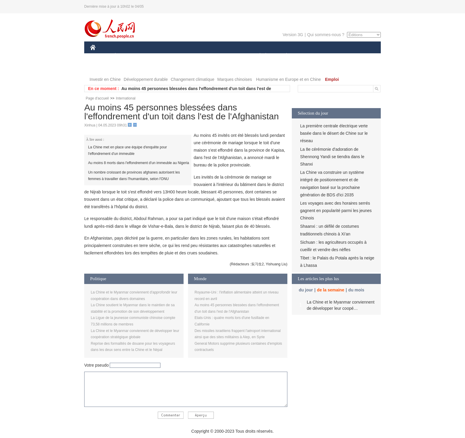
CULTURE (230, 55)
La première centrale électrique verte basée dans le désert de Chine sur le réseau (334, 133)
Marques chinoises (234, 79)
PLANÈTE (283, 55)
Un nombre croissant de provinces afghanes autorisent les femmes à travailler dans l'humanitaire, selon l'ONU (134, 175)
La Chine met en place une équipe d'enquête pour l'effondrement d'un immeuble (127, 150)
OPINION (360, 55)
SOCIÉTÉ (257, 55)
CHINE (100, 55)
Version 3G (293, 34)
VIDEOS (126, 67)
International (126, 98)
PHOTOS (102, 67)
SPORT (307, 55)
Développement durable (146, 79)
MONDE (153, 55)
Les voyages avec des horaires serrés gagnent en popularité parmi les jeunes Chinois (336, 210)
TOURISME (332, 55)
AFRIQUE (178, 55)
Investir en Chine (105, 79)
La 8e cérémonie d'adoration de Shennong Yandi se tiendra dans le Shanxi (332, 156)
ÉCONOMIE (126, 55)
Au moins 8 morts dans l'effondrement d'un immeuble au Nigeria (138, 163)
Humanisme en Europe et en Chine (288, 79)
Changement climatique (192, 79)
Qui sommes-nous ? (325, 34)
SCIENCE (204, 55)
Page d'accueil (97, 98)
